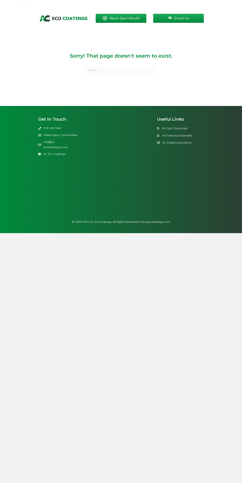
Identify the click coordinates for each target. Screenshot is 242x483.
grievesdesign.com (158, 221)
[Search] (121, 70)
